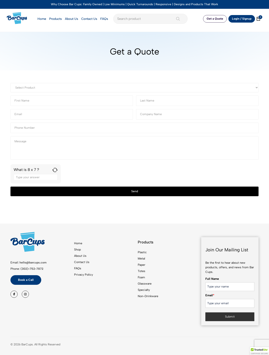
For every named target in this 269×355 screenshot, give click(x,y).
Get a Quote (215, 18)
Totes (141, 271)
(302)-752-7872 (32, 269)
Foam (141, 277)
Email (209, 295)
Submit (230, 316)
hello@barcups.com (32, 262)
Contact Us (89, 19)
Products (55, 19)
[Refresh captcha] (55, 170)
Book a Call (26, 280)
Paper (141, 265)
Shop (77, 249)
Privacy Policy (83, 274)
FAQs (104, 19)
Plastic (142, 252)
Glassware (145, 283)
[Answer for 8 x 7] (36, 177)
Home (41, 19)
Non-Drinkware (148, 296)
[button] (259, 351)
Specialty (144, 290)
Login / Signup (241, 18)
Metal (141, 258)
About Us (71, 19)
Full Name (212, 279)
